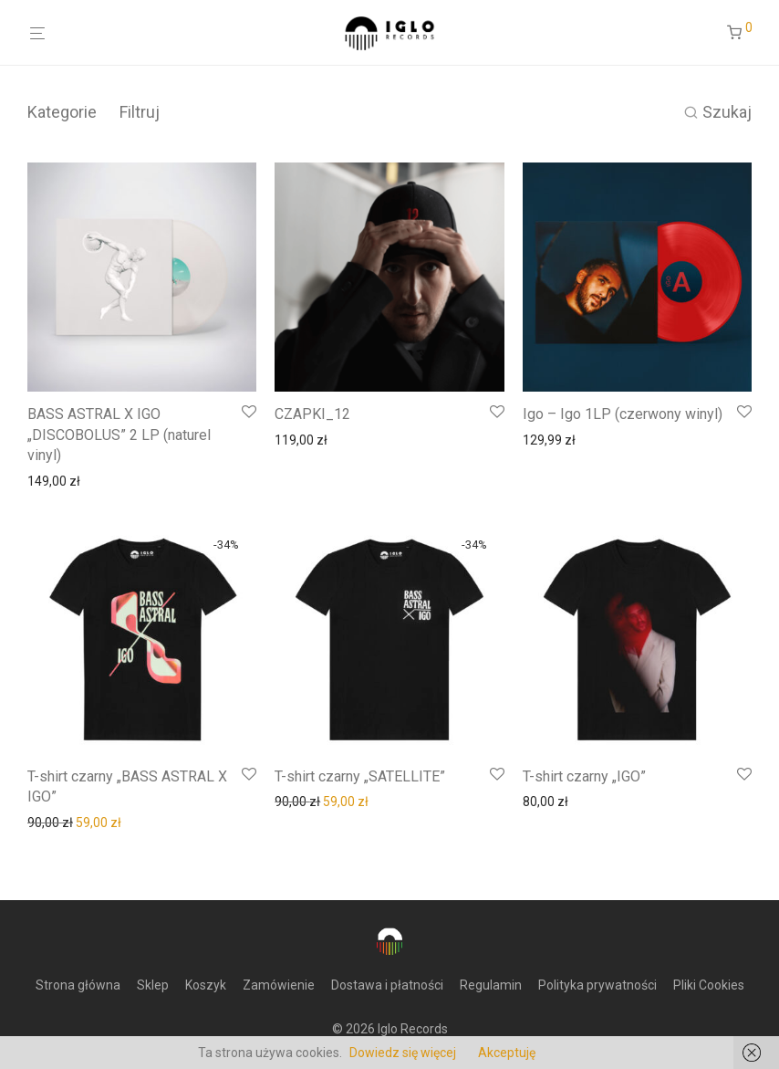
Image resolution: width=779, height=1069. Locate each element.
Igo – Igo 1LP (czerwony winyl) (622, 414)
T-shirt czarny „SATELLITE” (360, 776)
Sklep (153, 985)
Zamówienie (279, 985)
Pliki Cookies (708, 985)
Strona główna (78, 985)
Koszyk (205, 985)
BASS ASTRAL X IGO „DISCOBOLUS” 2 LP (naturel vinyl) (119, 434)
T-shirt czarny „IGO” (584, 776)
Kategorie (62, 111)
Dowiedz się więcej (402, 1052)
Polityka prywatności (597, 985)
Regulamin (491, 985)
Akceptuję (506, 1052)
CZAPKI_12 (312, 414)
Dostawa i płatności (387, 985)
